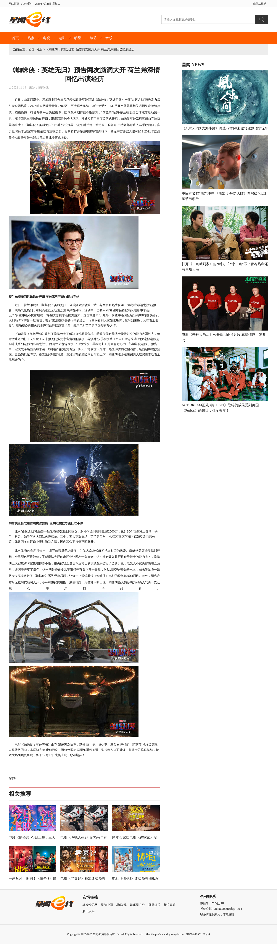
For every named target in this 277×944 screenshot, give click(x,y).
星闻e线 (121, 905)
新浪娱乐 (170, 905)
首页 (15, 38)
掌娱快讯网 (90, 905)
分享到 (12, 778)
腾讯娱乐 (88, 911)
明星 (77, 38)
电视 (46, 38)
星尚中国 (107, 905)
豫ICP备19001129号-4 (198, 934)
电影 (62, 38)
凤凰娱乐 (154, 905)
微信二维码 (259, 3)
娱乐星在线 (137, 905)
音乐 (108, 38)
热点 (30, 38)
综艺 (93, 38)
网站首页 (14, 3)
